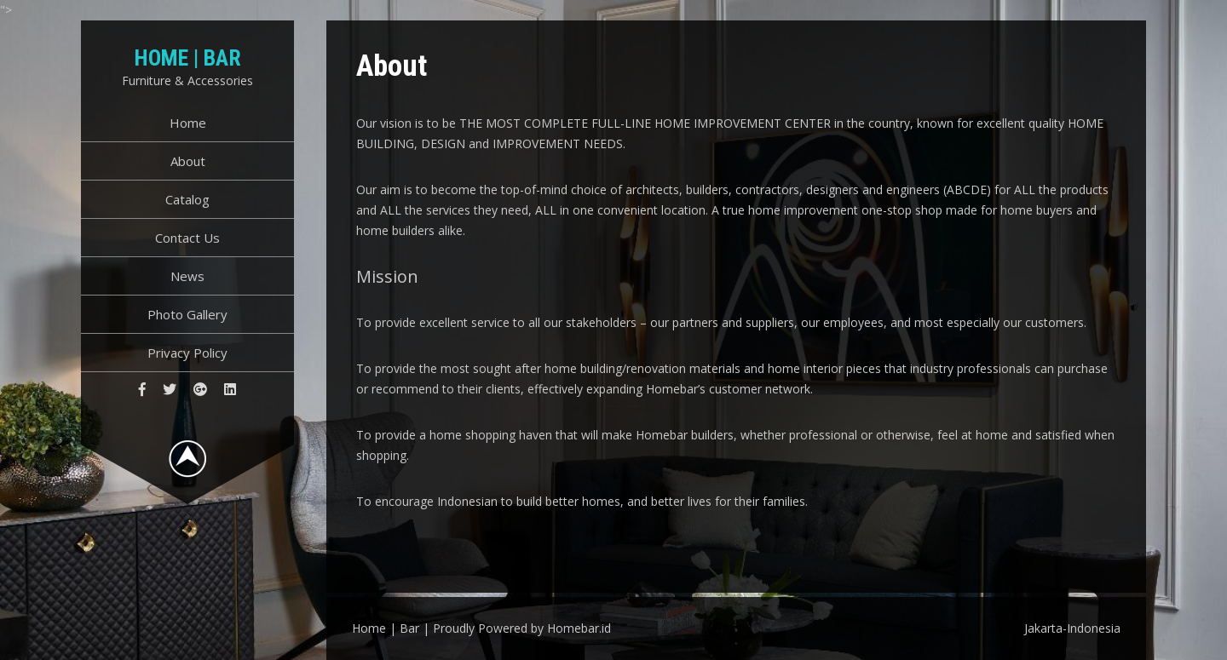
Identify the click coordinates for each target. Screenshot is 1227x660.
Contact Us (187, 237)
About (187, 160)
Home (188, 122)
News (187, 275)
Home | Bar (188, 58)
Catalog (187, 199)
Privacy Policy (187, 352)
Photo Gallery (187, 314)
